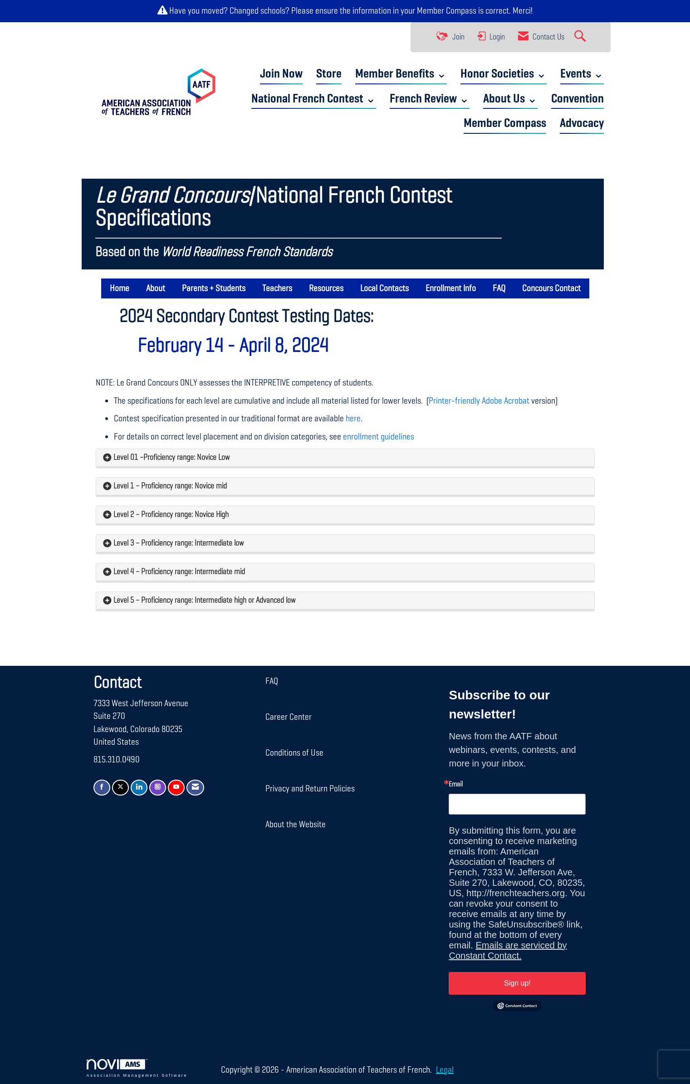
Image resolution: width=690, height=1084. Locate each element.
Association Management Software (137, 1068)
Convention (577, 99)
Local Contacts (384, 288)
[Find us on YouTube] (176, 788)
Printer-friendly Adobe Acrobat (479, 401)
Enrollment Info (451, 288)
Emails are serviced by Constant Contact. (508, 950)
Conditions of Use (294, 753)
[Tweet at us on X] (120, 788)
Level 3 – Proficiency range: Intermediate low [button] (178, 543)
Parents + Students (213, 288)
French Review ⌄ (430, 99)
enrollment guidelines (378, 437)
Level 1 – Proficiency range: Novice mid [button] (170, 486)
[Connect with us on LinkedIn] (139, 788)
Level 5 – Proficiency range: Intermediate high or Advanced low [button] (204, 600)
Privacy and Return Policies (310, 789)
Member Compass (446, 11)
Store (329, 74)
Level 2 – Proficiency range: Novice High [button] (171, 514)
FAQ (499, 288)
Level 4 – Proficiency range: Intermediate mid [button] (179, 571)
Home (119, 288)
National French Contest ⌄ (313, 99)
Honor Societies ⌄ (503, 74)
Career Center (288, 717)
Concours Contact (551, 288)
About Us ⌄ (510, 99)
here (353, 419)
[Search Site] (581, 37)
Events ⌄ (582, 74)
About (155, 288)
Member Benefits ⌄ (401, 74)
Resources (326, 288)
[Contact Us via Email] (195, 788)
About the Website (295, 824)
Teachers (277, 288)
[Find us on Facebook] (101, 788)
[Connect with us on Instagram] (157, 788)
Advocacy (582, 124)
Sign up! (517, 983)
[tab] (345, 458)
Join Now (281, 74)
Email (456, 784)
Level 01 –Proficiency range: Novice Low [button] (171, 457)
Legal (445, 1070)
